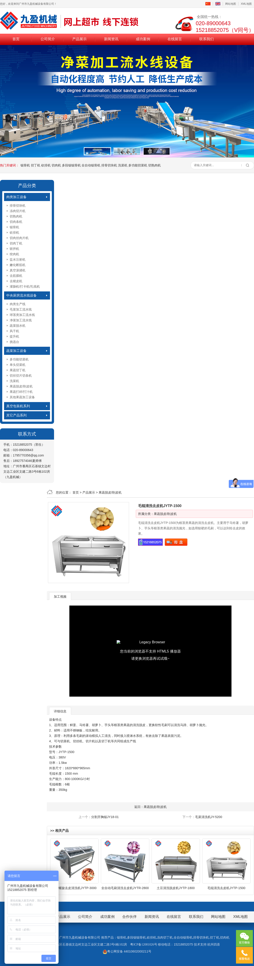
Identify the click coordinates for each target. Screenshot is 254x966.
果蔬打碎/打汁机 (21, 392)
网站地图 (230, 3)
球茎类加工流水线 (22, 315)
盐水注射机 (17, 259)
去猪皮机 (16, 281)
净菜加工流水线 (21, 320)
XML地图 (246, 3)
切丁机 (35, 165)
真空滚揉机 (17, 270)
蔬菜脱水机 (17, 325)
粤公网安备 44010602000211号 (127, 951)
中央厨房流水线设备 (21, 295)
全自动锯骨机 (91, 165)
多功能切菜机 (137, 165)
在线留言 (175, 39)
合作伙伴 (129, 917)
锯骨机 (25, 165)
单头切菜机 (17, 365)
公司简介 (48, 39)
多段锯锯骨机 (71, 165)
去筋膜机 (16, 275)
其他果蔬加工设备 (22, 397)
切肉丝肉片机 (19, 238)
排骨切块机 (109, 165)
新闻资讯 (111, 39)
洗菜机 (122, 165)
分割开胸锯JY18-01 (105, 817)
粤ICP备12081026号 (143, 944)
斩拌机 (14, 248)
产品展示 (79, 39)
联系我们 (206, 39)
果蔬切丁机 (17, 370)
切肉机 (56, 165)
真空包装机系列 (18, 406)
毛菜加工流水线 (21, 309)
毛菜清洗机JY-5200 (208, 817)
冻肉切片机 (17, 211)
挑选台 (14, 342)
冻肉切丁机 (165, 937)
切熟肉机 (154, 165)
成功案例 (143, 39)
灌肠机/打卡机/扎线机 (25, 286)
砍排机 (46, 165)
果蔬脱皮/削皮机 (21, 386)
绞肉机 (14, 254)
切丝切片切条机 (21, 375)
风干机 (14, 331)
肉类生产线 (17, 304)
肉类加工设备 (16, 197)
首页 (16, 39)
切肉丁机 (16, 243)
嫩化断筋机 (17, 265)
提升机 (14, 336)
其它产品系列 (16, 415)
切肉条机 (16, 222)
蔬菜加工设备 (16, 351)
